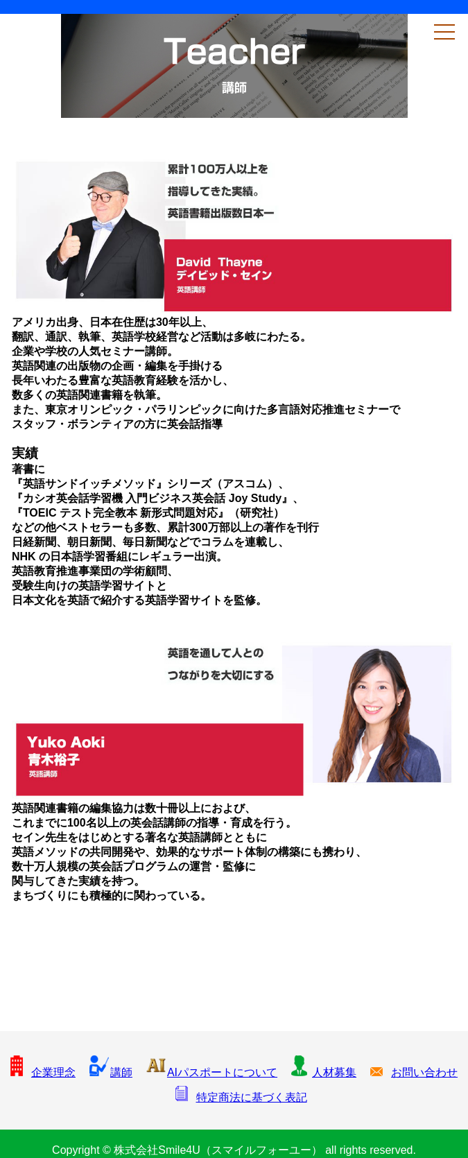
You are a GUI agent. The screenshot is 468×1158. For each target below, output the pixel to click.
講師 (110, 1072)
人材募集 (323, 1072)
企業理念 (43, 1072)
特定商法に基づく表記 (241, 1097)
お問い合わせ (414, 1072)
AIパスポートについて (211, 1072)
